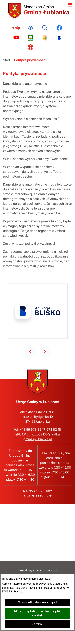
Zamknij (37, 624)
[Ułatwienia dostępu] (30, 28)
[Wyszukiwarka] (45, 28)
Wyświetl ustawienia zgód (37, 602)
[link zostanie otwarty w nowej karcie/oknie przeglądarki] (16, 28)
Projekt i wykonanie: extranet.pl (38, 570)
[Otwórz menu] (70, 5)
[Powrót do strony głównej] (6, 60)
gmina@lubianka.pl (37, 439)
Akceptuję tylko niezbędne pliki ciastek (37, 613)
